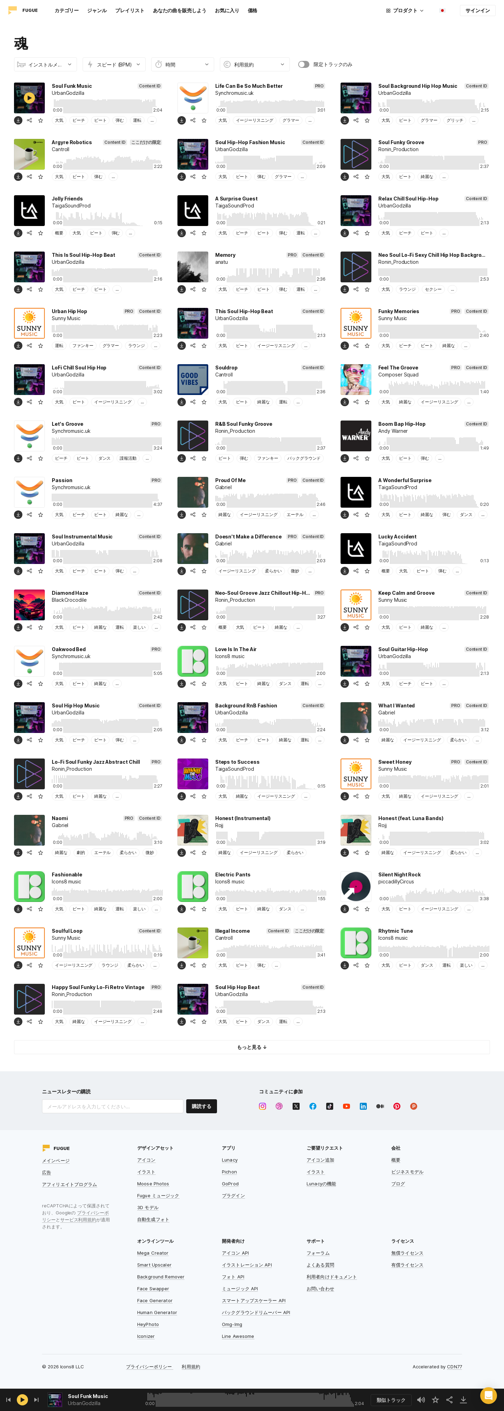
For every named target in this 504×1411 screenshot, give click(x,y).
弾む (119, 120)
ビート (100, 120)
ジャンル (97, 10)
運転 (137, 120)
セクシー (433, 289)
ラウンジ (407, 289)
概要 (59, 232)
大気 (59, 120)
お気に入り (227, 10)
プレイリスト (130, 10)
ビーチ (78, 120)
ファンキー (82, 345)
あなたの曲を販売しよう (179, 10)
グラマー (290, 120)
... (152, 120)
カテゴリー (67, 10)
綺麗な (427, 176)
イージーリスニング (254, 120)
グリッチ (455, 120)
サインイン (477, 10)
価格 (253, 10)
